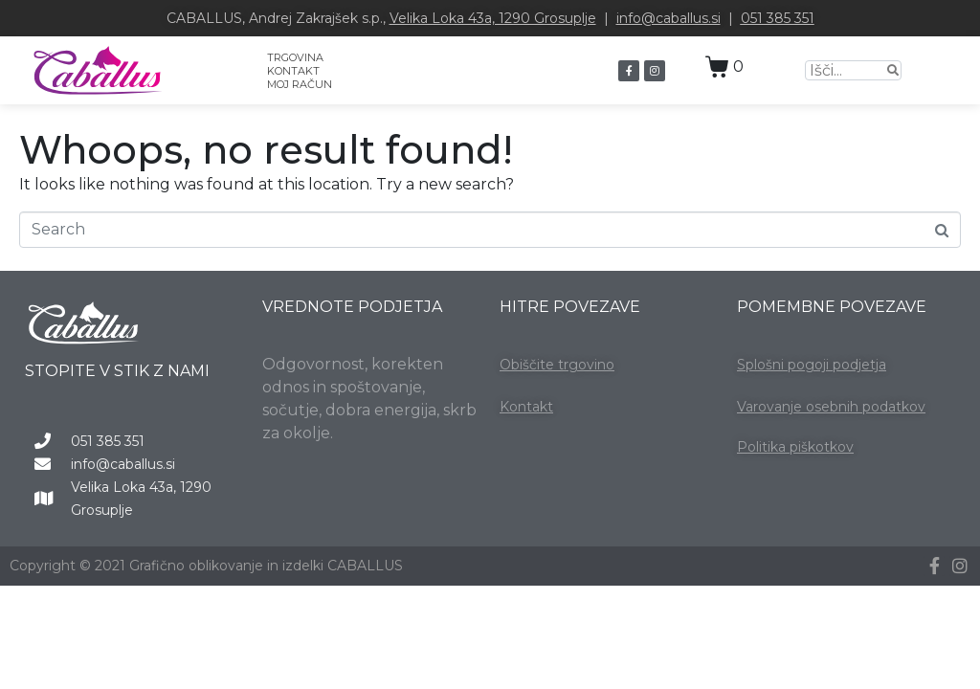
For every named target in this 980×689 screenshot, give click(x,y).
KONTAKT (293, 71)
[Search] (892, 70)
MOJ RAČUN (299, 84)
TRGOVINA (295, 57)
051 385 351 (777, 18)
